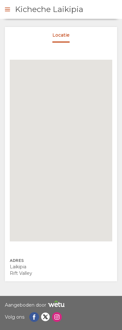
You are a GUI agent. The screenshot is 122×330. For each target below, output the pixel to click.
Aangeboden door (35, 305)
